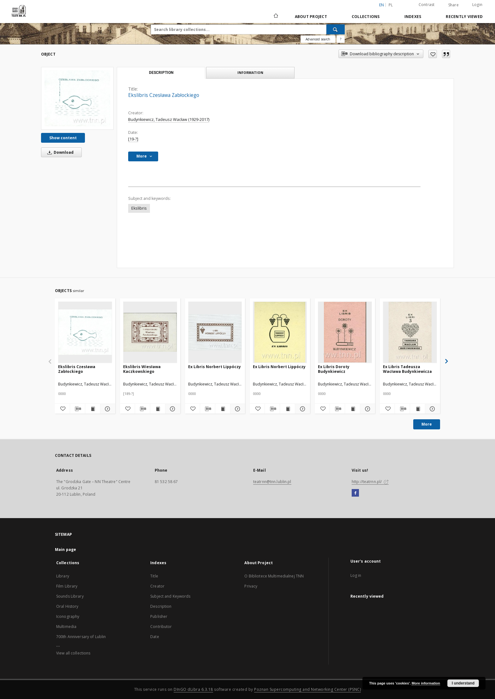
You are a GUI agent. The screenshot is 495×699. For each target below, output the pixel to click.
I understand (463, 683)
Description (160, 606)
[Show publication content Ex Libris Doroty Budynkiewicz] (352, 409)
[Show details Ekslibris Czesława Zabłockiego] (106, 409)
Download (59, 152)
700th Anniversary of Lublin (81, 636)
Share (453, 5)
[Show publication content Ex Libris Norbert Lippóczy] (222, 409)
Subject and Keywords (170, 596)
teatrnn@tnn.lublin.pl (272, 481)
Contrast (427, 4)
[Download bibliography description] (77, 409)
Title (154, 576)
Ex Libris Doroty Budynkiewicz (333, 369)
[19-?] (133, 139)
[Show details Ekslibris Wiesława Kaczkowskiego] (171, 409)
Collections (366, 16)
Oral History (67, 606)
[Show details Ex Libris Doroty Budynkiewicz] (366, 409)
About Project (311, 16)
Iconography (67, 616)
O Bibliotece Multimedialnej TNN (274, 576)
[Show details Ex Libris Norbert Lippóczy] (237, 409)
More (426, 424)
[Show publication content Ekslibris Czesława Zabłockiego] (92, 409)
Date (154, 636)
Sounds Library (70, 596)
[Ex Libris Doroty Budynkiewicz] (345, 332)
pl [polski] (391, 5)
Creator (157, 586)
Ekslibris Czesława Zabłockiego (76, 369)
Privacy (250, 586)
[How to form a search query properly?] (341, 39)
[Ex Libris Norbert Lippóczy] (215, 332)
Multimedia (66, 626)
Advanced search (318, 39)
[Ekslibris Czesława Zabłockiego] (77, 98)
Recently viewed (464, 16)
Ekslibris (139, 208)
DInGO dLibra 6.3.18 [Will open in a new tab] (193, 689)
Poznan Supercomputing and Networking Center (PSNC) (307, 689)
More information (426, 683)
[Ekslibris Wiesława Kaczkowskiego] (150, 332)
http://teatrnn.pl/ (370, 481)
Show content (63, 137)
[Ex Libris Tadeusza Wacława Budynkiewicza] (410, 332)
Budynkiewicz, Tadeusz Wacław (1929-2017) (168, 119)
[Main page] (275, 16)
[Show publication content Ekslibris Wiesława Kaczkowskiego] (157, 409)
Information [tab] (250, 72)
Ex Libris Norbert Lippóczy (214, 366)
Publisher (158, 616)
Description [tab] (161, 72)
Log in (355, 575)
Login (477, 4)
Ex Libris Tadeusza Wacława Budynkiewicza (407, 369)
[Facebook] (355, 493)
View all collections (73, 653)
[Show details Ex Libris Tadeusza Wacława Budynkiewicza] (431, 409)
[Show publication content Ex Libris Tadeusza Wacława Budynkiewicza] (417, 409)
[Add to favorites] (432, 54)
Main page (65, 549)
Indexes (412, 16)
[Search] (335, 29)
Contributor (161, 626)
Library (62, 576)
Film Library (66, 586)
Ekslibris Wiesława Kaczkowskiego (142, 369)
